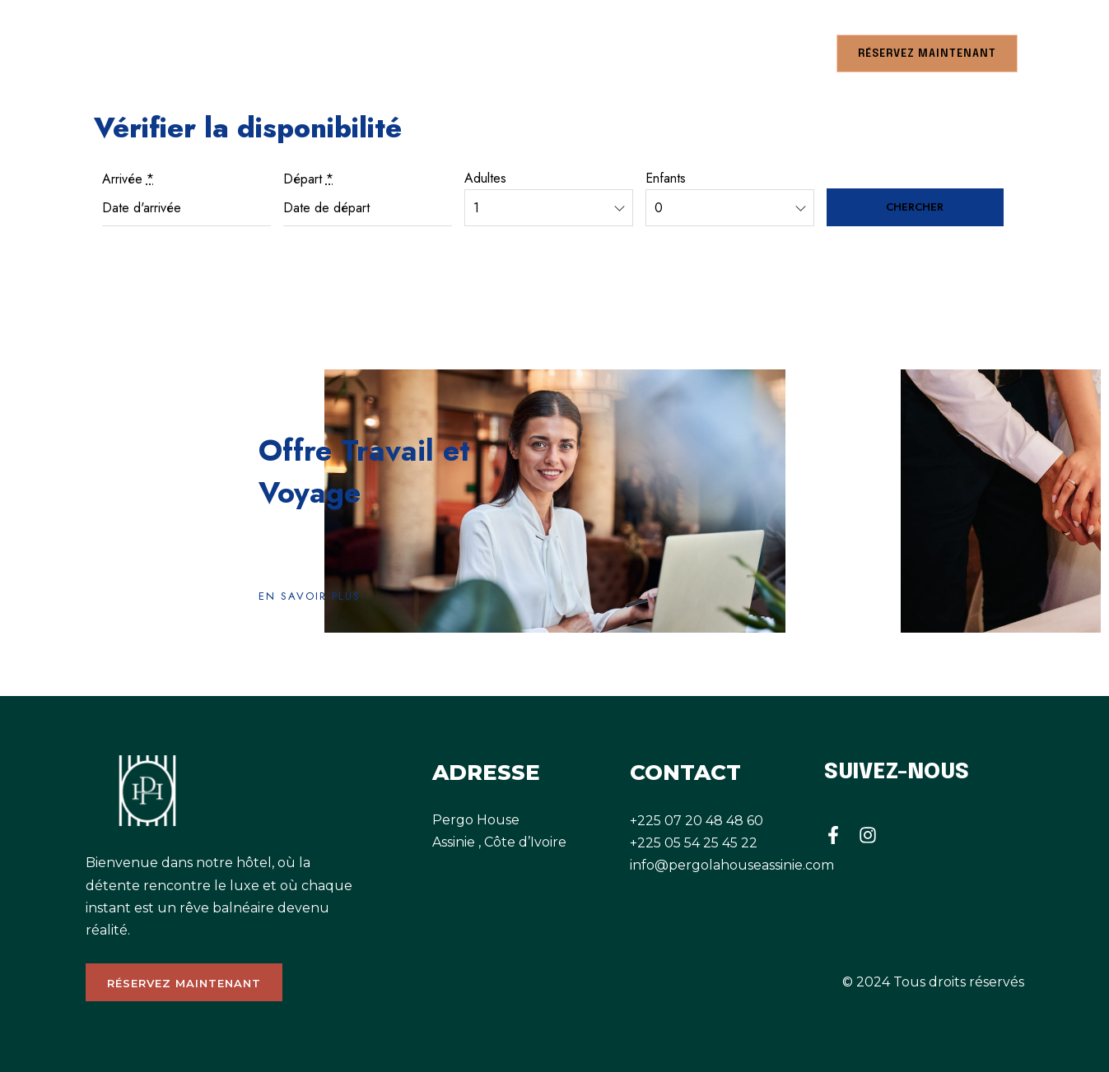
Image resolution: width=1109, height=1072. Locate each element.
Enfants (665, 178)
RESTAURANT (233, 53)
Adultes (485, 178)
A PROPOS (333, 53)
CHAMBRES (118, 53)
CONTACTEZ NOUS (755, 53)
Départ (308, 178)
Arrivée (128, 178)
